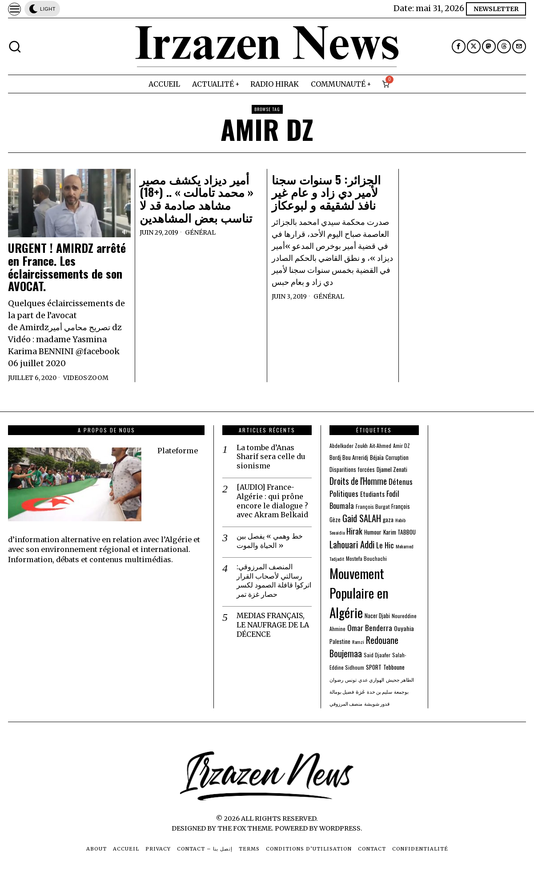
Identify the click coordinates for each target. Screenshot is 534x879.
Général (200, 232)
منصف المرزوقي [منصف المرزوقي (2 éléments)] (345, 703)
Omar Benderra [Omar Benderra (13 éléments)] (369, 627)
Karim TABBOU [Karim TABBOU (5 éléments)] (399, 531)
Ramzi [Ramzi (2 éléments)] (358, 641)
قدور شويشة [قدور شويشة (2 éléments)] (376, 703)
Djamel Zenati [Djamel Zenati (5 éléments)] (392, 469)
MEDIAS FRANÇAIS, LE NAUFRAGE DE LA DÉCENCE (273, 625)
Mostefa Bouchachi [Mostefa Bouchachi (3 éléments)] (366, 558)
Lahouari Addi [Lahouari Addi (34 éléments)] (351, 544)
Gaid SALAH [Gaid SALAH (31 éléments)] (361, 518)
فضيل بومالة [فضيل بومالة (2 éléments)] (341, 691)
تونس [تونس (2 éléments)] (351, 679)
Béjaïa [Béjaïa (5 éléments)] (377, 457)
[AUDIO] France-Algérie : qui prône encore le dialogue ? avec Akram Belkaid (272, 501)
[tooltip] (459, 46)
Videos (75, 378)
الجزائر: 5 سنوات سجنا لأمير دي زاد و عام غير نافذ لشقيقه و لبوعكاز (326, 192)
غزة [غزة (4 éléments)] (360, 691)
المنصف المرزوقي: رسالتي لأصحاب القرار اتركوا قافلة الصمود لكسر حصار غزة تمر (274, 580)
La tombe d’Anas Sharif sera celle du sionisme (271, 457)
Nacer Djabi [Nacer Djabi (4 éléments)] (377, 615)
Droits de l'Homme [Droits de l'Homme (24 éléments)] (358, 481)
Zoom (98, 378)
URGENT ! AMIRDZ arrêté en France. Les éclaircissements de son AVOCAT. (67, 267)
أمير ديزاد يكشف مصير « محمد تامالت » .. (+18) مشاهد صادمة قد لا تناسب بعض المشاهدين (196, 198)
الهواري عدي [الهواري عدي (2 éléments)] (371, 679)
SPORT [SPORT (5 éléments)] (373, 667)
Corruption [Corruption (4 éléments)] (397, 457)
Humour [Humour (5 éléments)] (372, 531)
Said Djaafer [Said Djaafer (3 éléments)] (377, 655)
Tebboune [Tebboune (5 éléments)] (394, 667)
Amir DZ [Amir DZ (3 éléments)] (401, 445)
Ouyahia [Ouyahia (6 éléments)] (404, 628)
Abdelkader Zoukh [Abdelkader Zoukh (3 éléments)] (348, 445)
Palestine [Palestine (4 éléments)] (339, 641)
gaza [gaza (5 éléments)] (388, 519)
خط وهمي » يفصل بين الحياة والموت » (270, 540)
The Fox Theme (244, 828)
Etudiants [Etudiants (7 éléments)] (372, 494)
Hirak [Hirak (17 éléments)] (354, 531)
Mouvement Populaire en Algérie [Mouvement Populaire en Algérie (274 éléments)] (358, 592)
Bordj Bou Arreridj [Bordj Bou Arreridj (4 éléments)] (348, 457)
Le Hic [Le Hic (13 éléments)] (385, 545)
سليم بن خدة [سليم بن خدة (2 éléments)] (379, 691)
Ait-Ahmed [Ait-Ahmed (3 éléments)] (380, 445)
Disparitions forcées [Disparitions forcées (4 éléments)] (352, 469)
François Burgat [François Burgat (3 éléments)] (372, 506)
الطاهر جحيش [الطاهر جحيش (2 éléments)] (400, 679)
